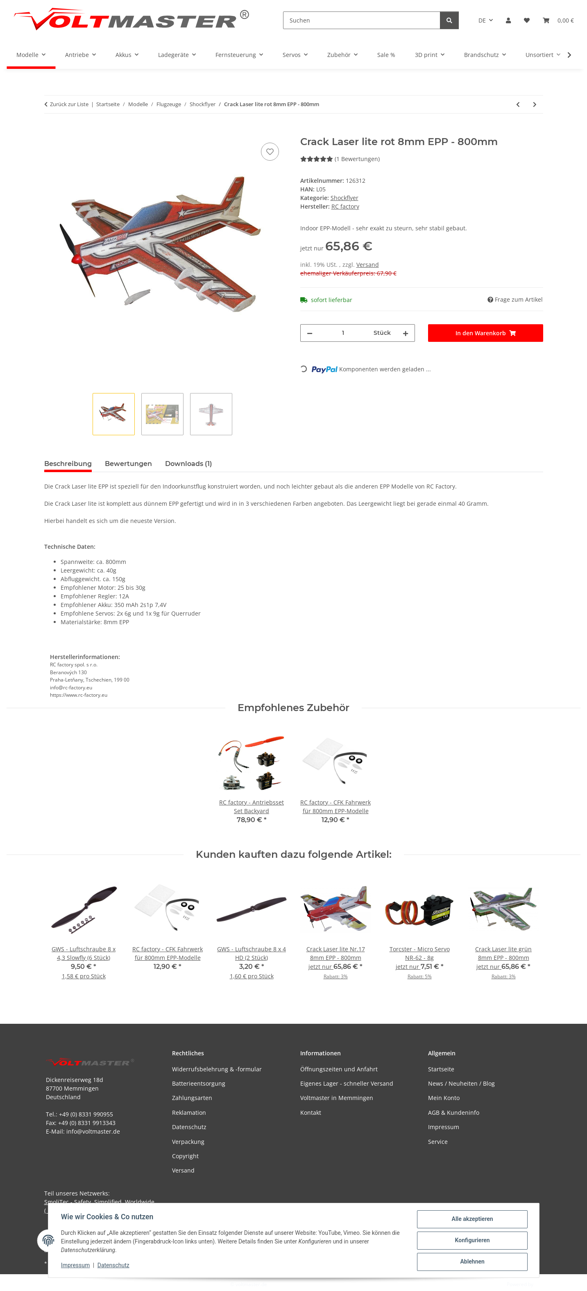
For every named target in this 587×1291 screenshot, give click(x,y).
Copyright (185, 1156)
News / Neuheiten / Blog (461, 1083)
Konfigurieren (472, 1240)
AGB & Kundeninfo (453, 1112)
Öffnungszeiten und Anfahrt (339, 1069)
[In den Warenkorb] (50, 131)
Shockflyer (344, 198)
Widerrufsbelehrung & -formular (217, 1069)
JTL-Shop (544, 1284)
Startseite (441, 1069)
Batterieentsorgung (198, 1083)
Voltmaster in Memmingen (336, 1098)
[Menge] (343, 333)
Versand (367, 264)
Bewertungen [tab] (128, 464)
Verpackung (188, 1142)
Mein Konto (444, 1098)
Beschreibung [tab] (68, 464)
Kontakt (310, 1112)
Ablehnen (472, 1262)
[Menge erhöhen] (406, 333)
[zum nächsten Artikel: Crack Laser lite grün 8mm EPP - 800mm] (534, 104)
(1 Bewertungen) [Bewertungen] (340, 159)
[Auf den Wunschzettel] (270, 152)
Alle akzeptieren (472, 1219)
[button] (508, 20)
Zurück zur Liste (69, 104)
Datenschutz (113, 1265)
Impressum (75, 1265)
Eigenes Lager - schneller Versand (346, 1083)
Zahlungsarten (192, 1098)
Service (438, 1142)
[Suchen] (361, 20)
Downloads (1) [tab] (188, 464)
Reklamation (189, 1112)
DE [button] (482, 20)
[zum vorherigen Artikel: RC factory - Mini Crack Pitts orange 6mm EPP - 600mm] (518, 104)
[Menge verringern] (310, 333)
